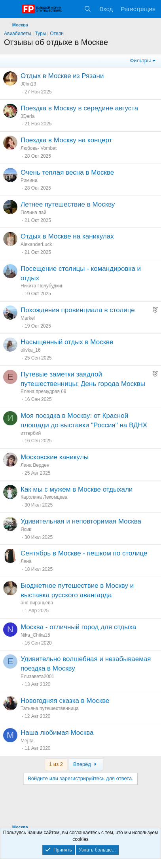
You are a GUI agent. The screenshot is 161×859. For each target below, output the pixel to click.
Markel (28, 318)
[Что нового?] (72, 9)
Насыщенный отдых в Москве (67, 342)
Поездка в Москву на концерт (66, 140)
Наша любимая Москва (57, 732)
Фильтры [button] (140, 60)
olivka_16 (31, 350)
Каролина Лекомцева (44, 497)
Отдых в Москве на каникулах (67, 236)
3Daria (27, 116)
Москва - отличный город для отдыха (78, 627)
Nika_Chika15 (35, 635)
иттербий (31, 433)
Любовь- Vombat (39, 148)
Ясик (26, 529)
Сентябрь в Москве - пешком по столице (84, 553)
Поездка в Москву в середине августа (79, 108)
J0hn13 (28, 84)
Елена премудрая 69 (43, 391)
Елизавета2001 (37, 676)
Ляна (26, 561)
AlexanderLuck (36, 244)
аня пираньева (37, 603)
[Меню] (11, 9)
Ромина (29, 180)
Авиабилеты (17, 33)
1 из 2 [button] (56, 764)
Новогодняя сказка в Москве (65, 700)
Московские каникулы (55, 457)
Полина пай (33, 212)
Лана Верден (35, 465)
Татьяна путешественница (50, 708)
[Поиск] (87, 9)
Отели (57, 33)
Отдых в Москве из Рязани (62, 76)
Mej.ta (27, 740)
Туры (40, 33)
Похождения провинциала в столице (78, 310)
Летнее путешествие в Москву (68, 204)
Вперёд (86, 764)
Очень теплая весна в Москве (67, 172)
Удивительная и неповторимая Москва (81, 521)
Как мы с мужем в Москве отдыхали (77, 489)
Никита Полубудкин (42, 286)
